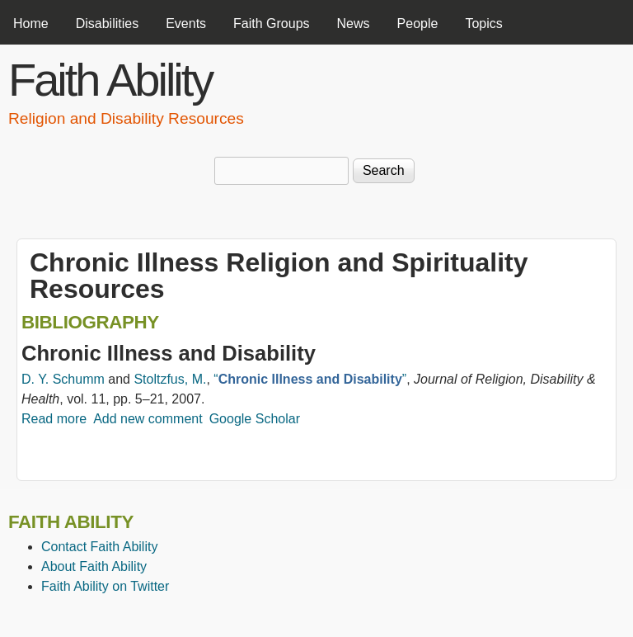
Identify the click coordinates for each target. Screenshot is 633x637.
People (417, 24)
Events (186, 24)
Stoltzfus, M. (170, 379)
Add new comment (148, 419)
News (353, 24)
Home (31, 24)
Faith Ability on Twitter (105, 586)
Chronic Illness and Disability (168, 353)
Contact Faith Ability (99, 547)
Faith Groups (271, 24)
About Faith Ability (94, 566)
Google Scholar (254, 419)
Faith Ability (110, 80)
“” (309, 379)
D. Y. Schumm (63, 379)
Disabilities (107, 24)
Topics (483, 24)
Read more (54, 419)
